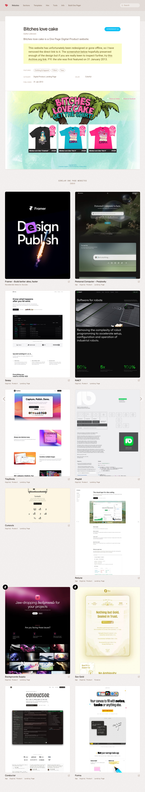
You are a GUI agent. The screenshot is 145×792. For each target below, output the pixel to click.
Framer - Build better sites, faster (21, 281)
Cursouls (9, 525)
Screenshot (113, 29)
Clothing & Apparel (42, 70)
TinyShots (10, 479)
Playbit (78, 479)
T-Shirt (54, 70)
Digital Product (39, 77)
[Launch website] (139, 282)
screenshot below (77, 51)
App (76, 284)
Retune (78, 578)
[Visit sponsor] (69, 282)
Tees (62, 70)
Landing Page (51, 77)
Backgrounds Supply (15, 676)
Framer (5, 587)
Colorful (88, 77)
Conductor (10, 775)
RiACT (78, 380)
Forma (78, 775)
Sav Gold (79, 676)
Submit (72, 183)
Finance (97, 680)
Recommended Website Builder (16, 284)
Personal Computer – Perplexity (90, 281)
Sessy (8, 380)
